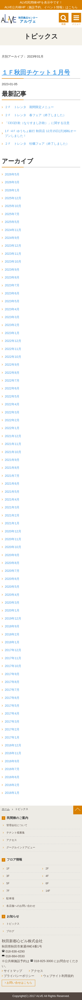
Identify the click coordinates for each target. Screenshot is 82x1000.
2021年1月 (12, 523)
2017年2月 (12, 729)
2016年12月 (13, 745)
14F (48, 890)
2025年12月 (13, 198)
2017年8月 (12, 682)
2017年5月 (12, 705)
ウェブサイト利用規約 (58, 976)
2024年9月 (12, 237)
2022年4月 (12, 404)
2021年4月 (12, 499)
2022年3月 (12, 412)
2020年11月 (13, 539)
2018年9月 (12, 626)
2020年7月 (12, 570)
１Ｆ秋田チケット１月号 (36, 72)
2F (47, 868)
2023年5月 (12, 301)
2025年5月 (12, 222)
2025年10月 (13, 206)
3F (7, 876)
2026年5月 (12, 174)
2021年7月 (12, 475)
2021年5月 (12, 491)
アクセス (11, 840)
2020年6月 (12, 579)
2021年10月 (13, 452)
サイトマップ (13, 971)
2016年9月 (12, 761)
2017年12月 (13, 650)
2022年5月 (12, 396)
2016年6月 (12, 777)
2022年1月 (12, 428)
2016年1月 (12, 793)
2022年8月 (12, 372)
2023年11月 (13, 253)
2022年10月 (13, 356)
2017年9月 (12, 674)
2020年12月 (13, 531)
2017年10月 (13, 666)
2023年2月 (12, 325)
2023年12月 (13, 245)
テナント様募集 (15, 832)
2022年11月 (13, 349)
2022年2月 (12, 420)
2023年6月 (12, 293)
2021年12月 (13, 436)
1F (7, 868)
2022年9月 (12, 364)
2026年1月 (12, 190)
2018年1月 (12, 642)
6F (47, 883)
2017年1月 (12, 737)
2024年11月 (13, 230)
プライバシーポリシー (19, 976)
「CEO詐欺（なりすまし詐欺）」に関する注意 (37, 123)
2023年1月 (12, 333)
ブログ (10, 931)
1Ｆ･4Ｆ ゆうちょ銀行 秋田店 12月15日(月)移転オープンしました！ (40, 133)
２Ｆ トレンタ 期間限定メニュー (29, 107)
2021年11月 (13, 444)
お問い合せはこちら (19, 982)
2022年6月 (12, 388)
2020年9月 (12, 555)
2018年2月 (12, 634)
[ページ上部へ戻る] (77, 810)
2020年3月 (12, 602)
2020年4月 (12, 594)
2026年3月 (12, 182)
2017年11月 (13, 658)
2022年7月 (12, 380)
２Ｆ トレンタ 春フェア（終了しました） (35, 115)
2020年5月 (12, 586)
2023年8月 (12, 277)
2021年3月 (12, 507)
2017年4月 (12, 713)
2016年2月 (12, 785)
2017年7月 (12, 689)
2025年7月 (12, 214)
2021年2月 (12, 515)
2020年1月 (12, 610)
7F (7, 890)
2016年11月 (13, 753)
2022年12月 (13, 341)
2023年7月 (12, 285)
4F (47, 876)
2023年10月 (13, 261)
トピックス (12, 923)
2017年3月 (12, 721)
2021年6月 (12, 483)
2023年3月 (12, 317)
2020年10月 (13, 547)
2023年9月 (12, 269)
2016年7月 (12, 769)
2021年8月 (12, 467)
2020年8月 (12, 563)
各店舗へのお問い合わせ (20, 905)
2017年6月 (12, 697)
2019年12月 (13, 618)
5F (7, 883)
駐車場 (10, 898)
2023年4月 (12, 309)
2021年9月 (12, 460)
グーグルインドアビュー (20, 847)
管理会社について (16, 825)
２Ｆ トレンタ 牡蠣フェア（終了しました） (37, 143)
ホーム (6, 809)
